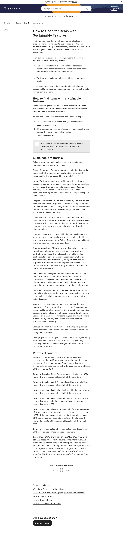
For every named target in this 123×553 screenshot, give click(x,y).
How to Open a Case (42, 500)
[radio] (55, 470)
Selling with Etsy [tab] (71, 16)
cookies (74, 2)
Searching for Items (38, 23)
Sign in (114, 8)
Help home (8, 23)
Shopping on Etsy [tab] (53, 16)
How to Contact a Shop (43, 496)
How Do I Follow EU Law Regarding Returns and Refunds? (59, 492)
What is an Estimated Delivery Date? (49, 489)
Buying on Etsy (21, 23)
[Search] (88, 8)
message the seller (81, 89)
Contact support (42, 523)
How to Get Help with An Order (47, 503)
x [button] (121, 1)
